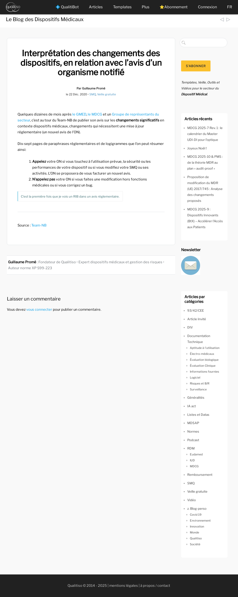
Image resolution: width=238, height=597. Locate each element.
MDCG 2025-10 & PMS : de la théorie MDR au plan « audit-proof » (205, 162)
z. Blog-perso (196, 508)
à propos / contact (155, 585)
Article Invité (196, 319)
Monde (194, 532)
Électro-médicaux (202, 354)
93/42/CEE (195, 310)
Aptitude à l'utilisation (205, 348)
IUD (192, 460)
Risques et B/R (199, 383)
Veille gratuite (106, 94)
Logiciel (195, 377)
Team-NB (38, 225)
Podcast (193, 440)
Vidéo (191, 500)
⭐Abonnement (174, 7)
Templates (122, 7)
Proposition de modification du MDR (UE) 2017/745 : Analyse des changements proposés (205, 189)
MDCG (194, 466)
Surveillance (198, 389)
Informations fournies (204, 371)
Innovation (197, 526)
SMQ (92, 94)
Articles (96, 7)
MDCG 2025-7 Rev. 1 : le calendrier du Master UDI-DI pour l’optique (205, 134)
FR (229, 7)
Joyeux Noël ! (197, 148)
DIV (190, 327)
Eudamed (196, 454)
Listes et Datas (198, 415)
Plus (145, 7)
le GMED (79, 114)
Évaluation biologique (204, 359)
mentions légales (123, 585)
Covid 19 (195, 514)
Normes (193, 431)
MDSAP (193, 423)
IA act (191, 406)
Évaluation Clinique (202, 365)
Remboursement (199, 475)
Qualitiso (196, 538)
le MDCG (95, 114)
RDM (191, 448)
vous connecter (39, 309)
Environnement (200, 520)
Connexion (207, 7)
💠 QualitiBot (67, 7)
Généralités (195, 397)
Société (195, 544)
